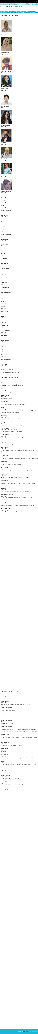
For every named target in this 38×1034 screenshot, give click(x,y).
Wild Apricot (25, 1031)
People (5, 4)
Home (1, 4)
